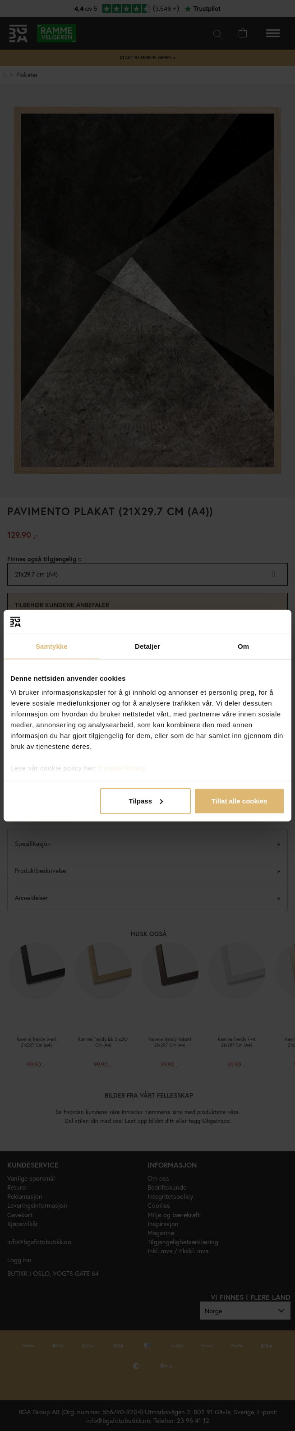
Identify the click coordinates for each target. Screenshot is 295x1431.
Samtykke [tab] (52, 646)
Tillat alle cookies (239, 800)
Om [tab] (243, 646)
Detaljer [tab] (147, 646)
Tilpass (146, 800)
